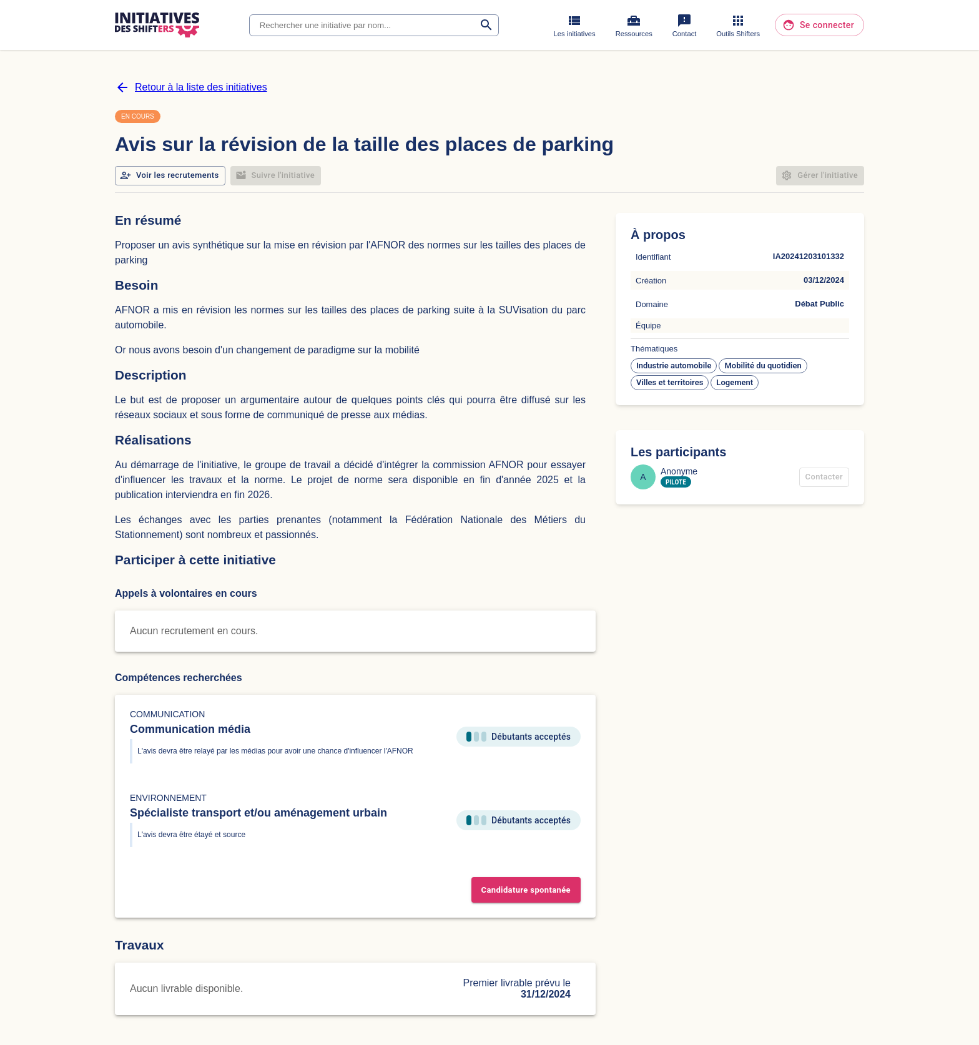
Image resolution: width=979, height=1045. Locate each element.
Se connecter (819, 25)
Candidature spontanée (526, 890)
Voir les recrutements (170, 176)
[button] (674, 365)
